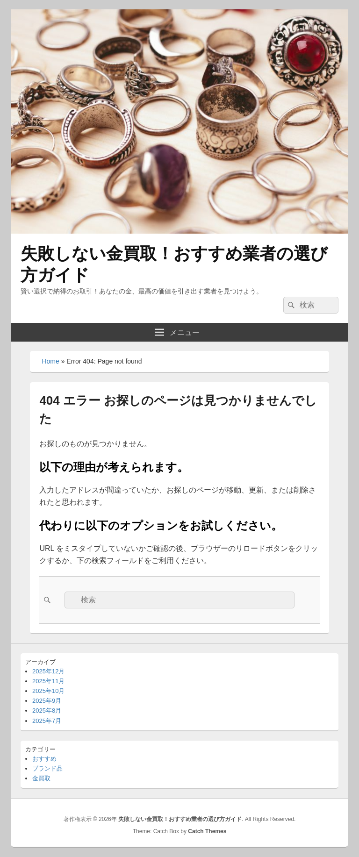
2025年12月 (48, 671)
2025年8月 (46, 710)
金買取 (41, 778)
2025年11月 (48, 681)
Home (50, 361)
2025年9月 (46, 700)
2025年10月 (48, 690)
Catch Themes (207, 831)
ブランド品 (47, 768)
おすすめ (44, 758)
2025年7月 (46, 720)
